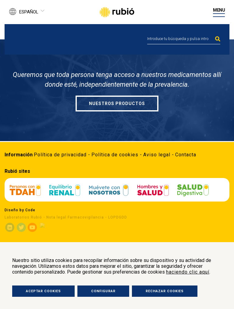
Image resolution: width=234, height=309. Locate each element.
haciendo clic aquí (187, 272)
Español (28, 12)
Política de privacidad (60, 155)
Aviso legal (156, 155)
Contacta (185, 155)
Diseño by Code (20, 210)
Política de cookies (114, 155)
